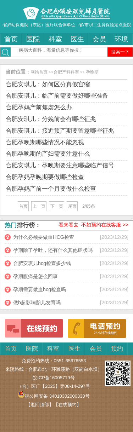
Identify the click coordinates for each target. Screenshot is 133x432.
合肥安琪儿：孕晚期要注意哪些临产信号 (60, 165)
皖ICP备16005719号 (53, 377)
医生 (77, 39)
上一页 (39, 206)
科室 (55, 39)
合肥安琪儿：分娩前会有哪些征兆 (51, 119)
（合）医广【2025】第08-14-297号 (53, 386)
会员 (99, 39)
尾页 (72, 206)
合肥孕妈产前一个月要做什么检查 (51, 188)
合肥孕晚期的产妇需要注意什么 (48, 153)
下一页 (56, 206)
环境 (121, 39)
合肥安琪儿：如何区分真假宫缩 (48, 84)
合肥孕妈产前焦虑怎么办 (39, 107)
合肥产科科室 (66, 72)
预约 (117, 348)
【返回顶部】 (40, 404)
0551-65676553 (70, 360)
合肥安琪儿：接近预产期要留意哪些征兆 (60, 130)
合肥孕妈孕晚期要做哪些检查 (45, 177)
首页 (11, 39)
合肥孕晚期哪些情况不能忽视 (45, 142)
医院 (33, 39)
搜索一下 (120, 51)
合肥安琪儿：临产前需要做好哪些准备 (57, 95)
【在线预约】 (67, 404)
